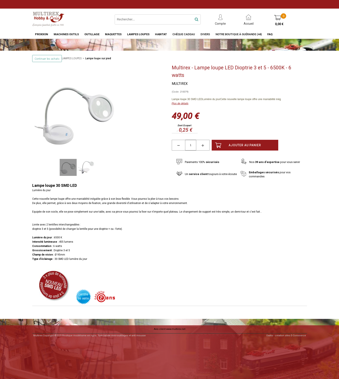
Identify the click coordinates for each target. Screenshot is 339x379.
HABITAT (161, 34)
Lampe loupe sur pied (98, 58)
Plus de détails (180, 103)
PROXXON (41, 34)
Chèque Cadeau (183, 34)
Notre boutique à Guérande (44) (239, 34)
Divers (205, 34)
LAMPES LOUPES (138, 34)
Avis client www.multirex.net (169, 329)
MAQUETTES (113, 34)
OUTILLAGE (91, 34)
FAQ (269, 34)
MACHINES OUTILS (66, 34)
